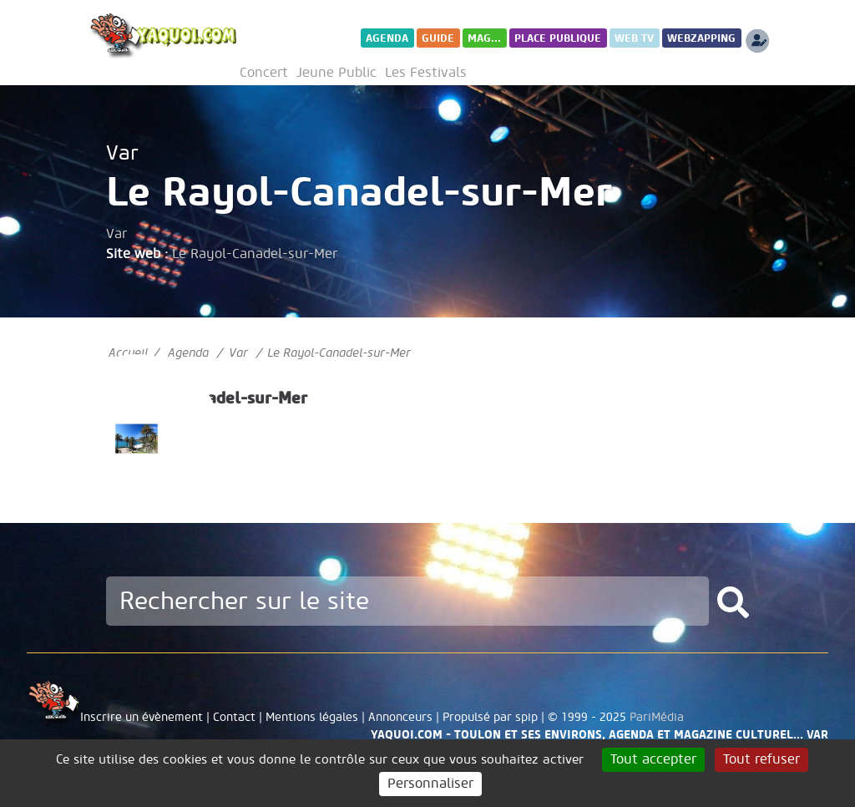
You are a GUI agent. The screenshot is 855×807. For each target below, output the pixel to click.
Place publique (557, 38)
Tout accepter (653, 759)
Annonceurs (400, 717)
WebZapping (701, 38)
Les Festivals (426, 72)
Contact (234, 717)
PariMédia (657, 717)
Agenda (387, 38)
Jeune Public (336, 72)
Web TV (634, 38)
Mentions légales (312, 717)
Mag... (484, 38)
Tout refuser (761, 759)
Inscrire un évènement (141, 717)
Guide (438, 38)
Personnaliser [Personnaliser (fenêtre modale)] (430, 783)
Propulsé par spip (490, 717)
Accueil (128, 353)
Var (122, 153)
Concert (263, 72)
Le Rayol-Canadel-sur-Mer (254, 254)
